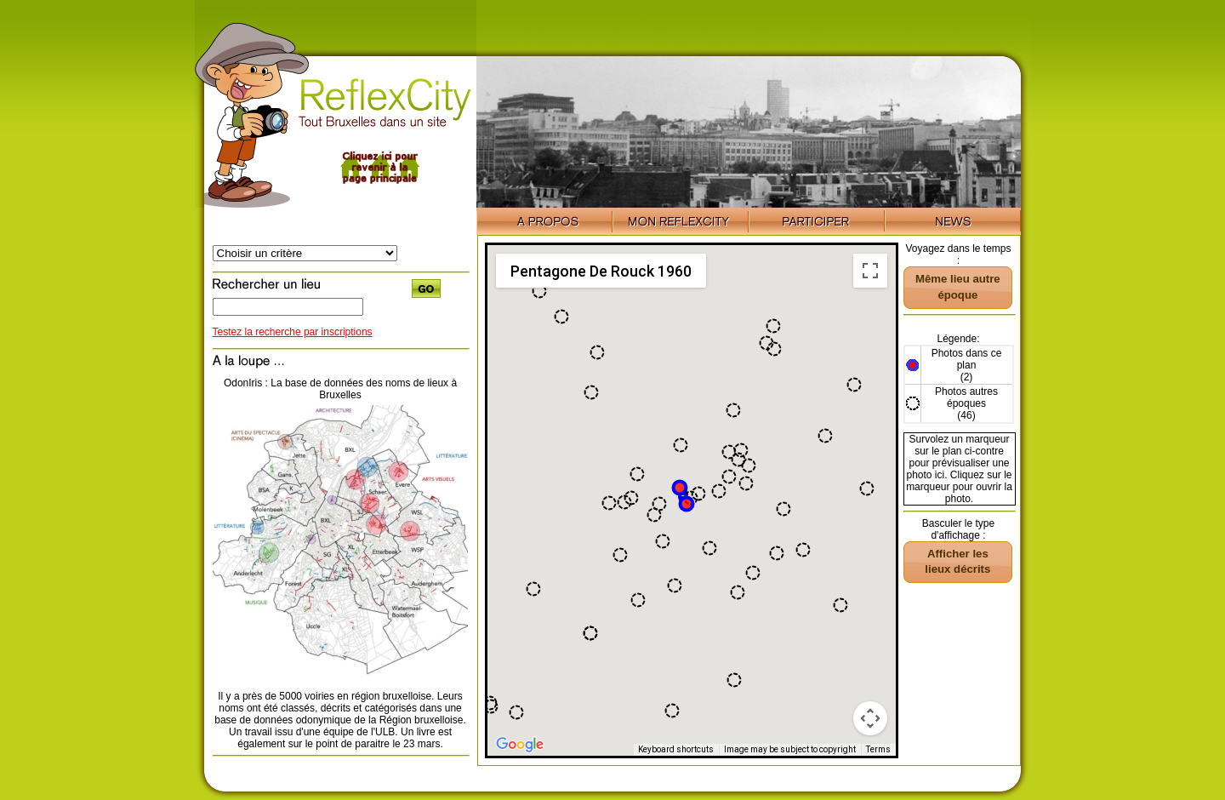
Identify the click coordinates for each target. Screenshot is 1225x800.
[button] (840, 605)
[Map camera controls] (870, 718)
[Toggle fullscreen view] (870, 271)
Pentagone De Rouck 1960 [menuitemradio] (601, 271)
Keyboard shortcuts (676, 749)
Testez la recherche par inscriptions (293, 332)
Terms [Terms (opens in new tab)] (878, 749)
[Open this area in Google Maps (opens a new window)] (520, 745)
